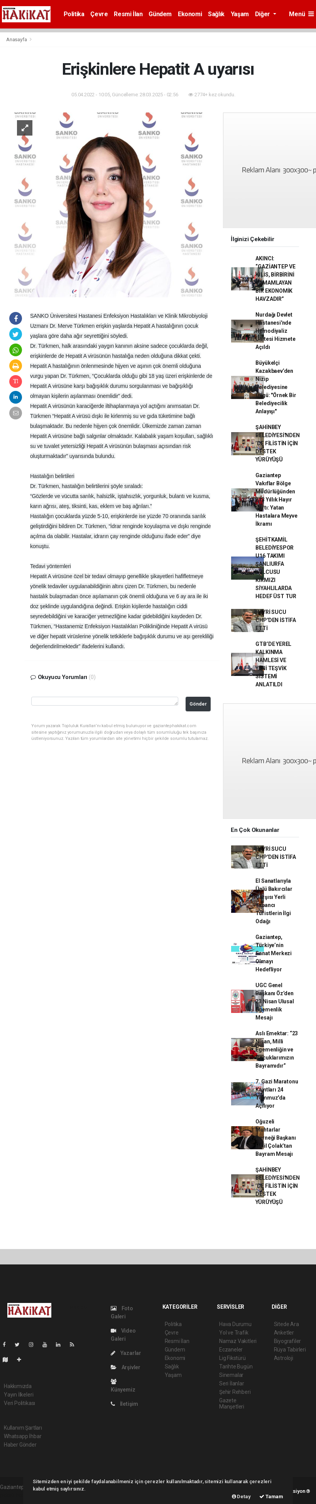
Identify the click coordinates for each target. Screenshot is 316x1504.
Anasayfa (17, 39)
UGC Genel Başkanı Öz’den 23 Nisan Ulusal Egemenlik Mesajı (274, 1001)
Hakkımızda (18, 1386)
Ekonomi (190, 14)
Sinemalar (231, 1375)
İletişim (124, 1404)
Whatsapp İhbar (22, 1436)
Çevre (99, 14)
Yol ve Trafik (233, 1333)
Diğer (263, 14)
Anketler (284, 1333)
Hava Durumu (235, 1324)
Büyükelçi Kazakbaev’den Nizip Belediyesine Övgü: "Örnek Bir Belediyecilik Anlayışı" (275, 387)
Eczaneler (231, 1349)
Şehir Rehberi (235, 1392)
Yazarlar (126, 1353)
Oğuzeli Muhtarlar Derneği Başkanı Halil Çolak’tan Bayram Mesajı (275, 1137)
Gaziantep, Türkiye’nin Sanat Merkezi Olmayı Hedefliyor (273, 953)
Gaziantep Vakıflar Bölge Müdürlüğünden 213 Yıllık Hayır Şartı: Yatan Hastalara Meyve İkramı (276, 499)
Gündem (160, 14)
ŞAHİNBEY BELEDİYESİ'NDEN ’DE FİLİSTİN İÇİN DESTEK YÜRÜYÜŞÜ (277, 443)
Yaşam (240, 14)
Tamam (271, 1496)
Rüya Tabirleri (290, 1349)
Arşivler (125, 1367)
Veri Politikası (19, 1403)
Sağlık (216, 14)
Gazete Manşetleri (231, 1403)
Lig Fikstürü (232, 1358)
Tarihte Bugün (236, 1366)
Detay (241, 1496)
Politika (74, 14)
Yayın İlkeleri (18, 1395)
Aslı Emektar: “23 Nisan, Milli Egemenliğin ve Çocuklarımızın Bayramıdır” (276, 1049)
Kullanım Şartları (23, 1428)
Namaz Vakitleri (238, 1341)
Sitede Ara (286, 1324)
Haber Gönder (20, 1445)
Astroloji (283, 1358)
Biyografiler (287, 1341)
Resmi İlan (128, 14)
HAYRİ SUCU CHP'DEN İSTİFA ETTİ (275, 620)
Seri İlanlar (231, 1383)
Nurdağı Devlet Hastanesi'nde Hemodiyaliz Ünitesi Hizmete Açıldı (275, 331)
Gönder (198, 704)
